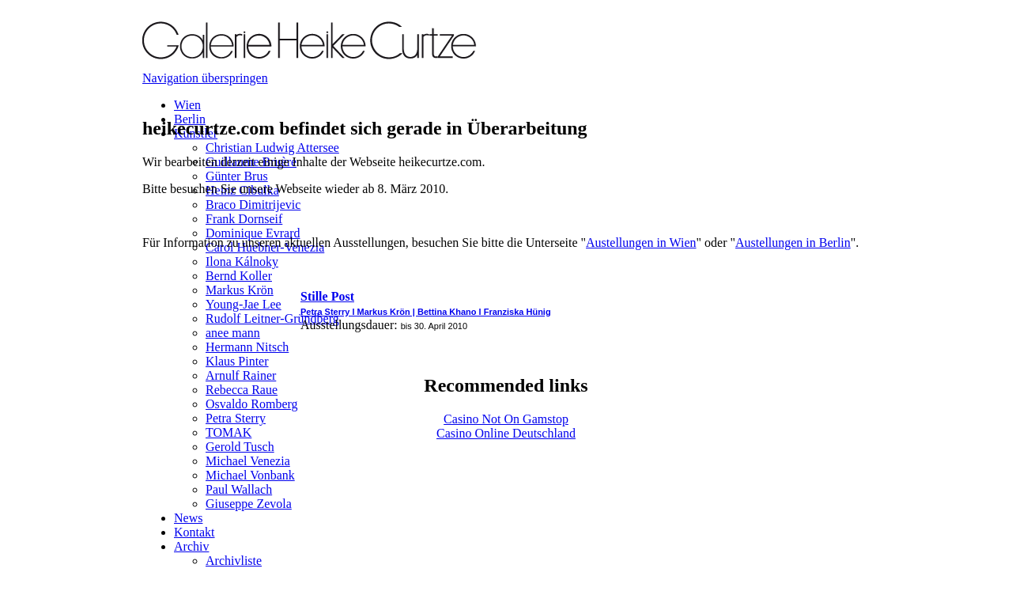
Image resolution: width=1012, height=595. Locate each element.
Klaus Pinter (237, 361)
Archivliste (234, 560)
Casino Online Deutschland (506, 433)
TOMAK (228, 432)
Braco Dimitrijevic (253, 204)
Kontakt (194, 532)
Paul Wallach (239, 489)
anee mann (233, 332)
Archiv (191, 546)
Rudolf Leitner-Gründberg (272, 318)
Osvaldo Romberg (252, 404)
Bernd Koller (239, 275)
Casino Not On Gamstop (506, 419)
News (188, 518)
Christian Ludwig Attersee (272, 147)
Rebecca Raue (242, 389)
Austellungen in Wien (641, 242)
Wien (187, 105)
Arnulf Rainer (241, 375)
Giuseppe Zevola (249, 503)
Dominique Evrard (253, 233)
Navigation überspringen (205, 78)
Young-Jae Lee (243, 304)
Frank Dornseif (244, 218)
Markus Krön (240, 290)
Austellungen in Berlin (793, 242)
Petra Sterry (236, 418)
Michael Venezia (248, 461)
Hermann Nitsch (247, 347)
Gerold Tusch (240, 446)
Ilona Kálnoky (242, 261)
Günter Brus (237, 176)
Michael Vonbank (250, 475)
